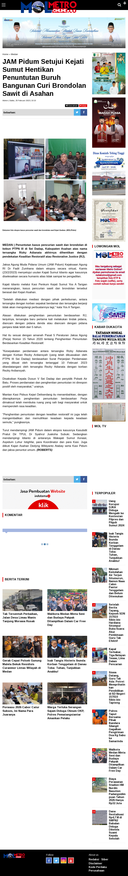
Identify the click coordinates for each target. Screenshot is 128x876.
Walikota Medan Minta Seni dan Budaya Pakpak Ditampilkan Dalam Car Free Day (117, 760)
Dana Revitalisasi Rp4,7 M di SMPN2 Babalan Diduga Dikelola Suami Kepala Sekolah (116, 825)
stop (83, 105)
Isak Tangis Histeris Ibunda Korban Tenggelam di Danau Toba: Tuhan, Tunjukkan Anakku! (116, 547)
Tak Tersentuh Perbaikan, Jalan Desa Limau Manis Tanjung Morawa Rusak (20, 617)
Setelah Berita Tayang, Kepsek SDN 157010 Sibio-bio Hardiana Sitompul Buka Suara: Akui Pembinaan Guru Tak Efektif (117, 622)
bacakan (72, 105)
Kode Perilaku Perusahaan (98, 869)
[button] (124, 1)
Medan (14, 54)
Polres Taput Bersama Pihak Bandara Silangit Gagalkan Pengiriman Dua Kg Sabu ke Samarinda (117, 726)
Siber (104, 859)
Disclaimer (95, 863)
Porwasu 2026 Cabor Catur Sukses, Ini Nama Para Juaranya (20, 711)
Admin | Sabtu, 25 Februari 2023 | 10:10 (19, 101)
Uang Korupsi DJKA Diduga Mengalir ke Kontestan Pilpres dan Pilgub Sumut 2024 (116, 513)
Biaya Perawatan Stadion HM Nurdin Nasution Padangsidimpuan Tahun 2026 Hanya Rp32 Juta (117, 791)
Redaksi (94, 859)
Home (5, 54)
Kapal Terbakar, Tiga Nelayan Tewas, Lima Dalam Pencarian (117, 657)
